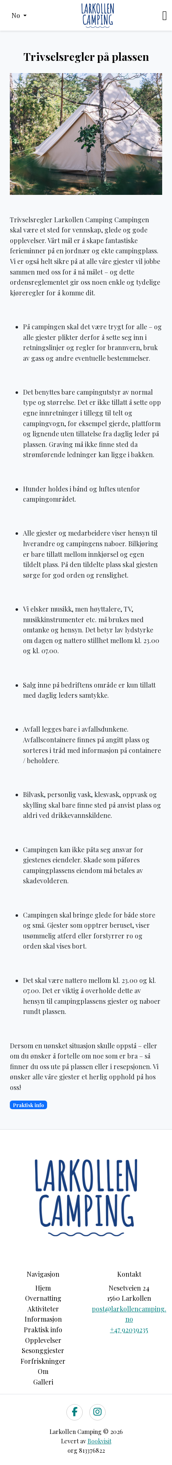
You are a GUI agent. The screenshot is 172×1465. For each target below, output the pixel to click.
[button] (19, 15)
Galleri (43, 1382)
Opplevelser (43, 1340)
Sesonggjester (43, 1350)
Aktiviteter (43, 1308)
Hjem (43, 1288)
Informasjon (43, 1319)
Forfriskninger (43, 1361)
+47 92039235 (129, 1329)
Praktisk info (43, 1329)
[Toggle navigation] (164, 15)
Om (43, 1371)
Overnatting (43, 1298)
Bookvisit (99, 1441)
